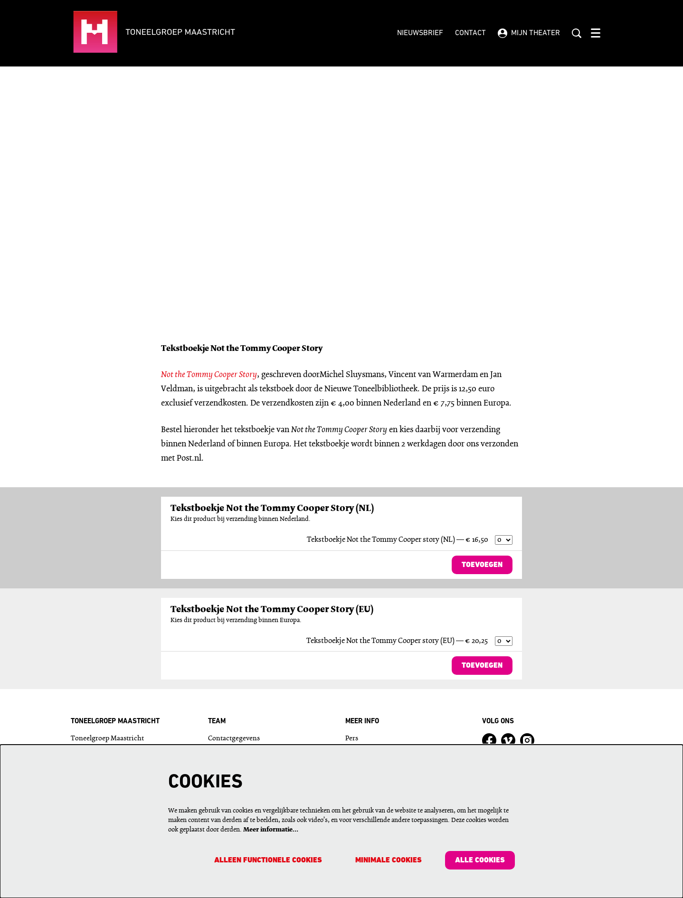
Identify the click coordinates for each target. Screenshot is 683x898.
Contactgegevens (234, 739)
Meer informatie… (270, 829)
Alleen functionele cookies (266, 860)
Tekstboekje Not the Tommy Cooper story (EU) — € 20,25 (397, 641)
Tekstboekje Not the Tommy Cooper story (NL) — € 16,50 (397, 540)
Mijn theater (529, 33)
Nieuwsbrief (420, 33)
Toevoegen (482, 565)
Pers (351, 739)
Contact (470, 33)
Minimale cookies (387, 860)
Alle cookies (480, 860)
